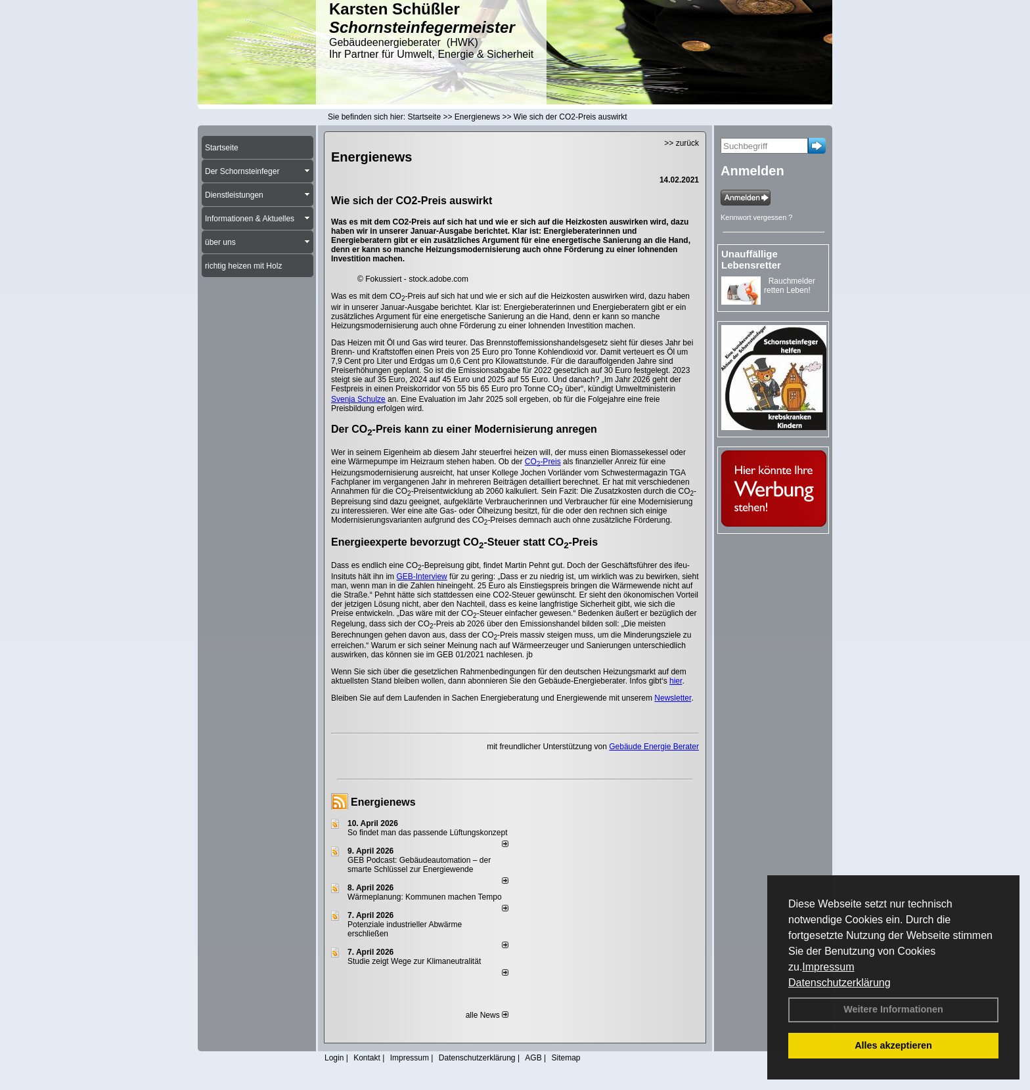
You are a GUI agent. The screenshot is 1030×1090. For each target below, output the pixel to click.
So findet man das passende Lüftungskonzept (427, 832)
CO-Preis (543, 461)
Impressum (828, 966)
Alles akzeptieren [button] (893, 1045)
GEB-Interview (421, 576)
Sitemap (565, 1057)
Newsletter (672, 698)
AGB (533, 1057)
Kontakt (366, 1057)
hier (675, 681)
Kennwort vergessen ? (756, 217)
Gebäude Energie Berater (654, 746)
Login (334, 1057)
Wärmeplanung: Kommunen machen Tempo (424, 897)
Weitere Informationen (893, 1009)
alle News (487, 1015)
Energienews (383, 802)
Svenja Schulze (358, 399)
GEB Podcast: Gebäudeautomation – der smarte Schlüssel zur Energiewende (419, 865)
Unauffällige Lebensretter (751, 259)
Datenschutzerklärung (839, 982)
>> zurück (681, 143)
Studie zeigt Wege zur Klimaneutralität (414, 961)
